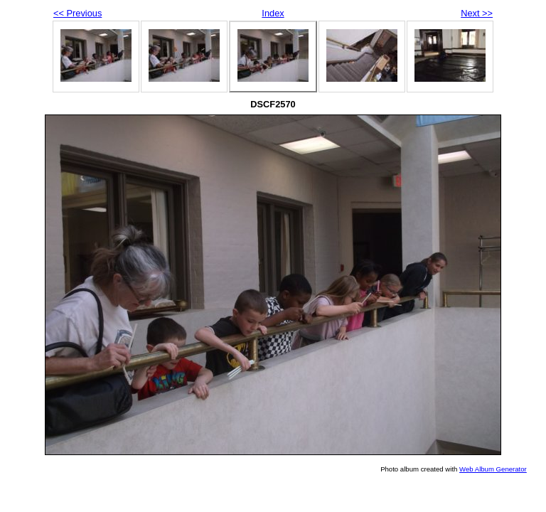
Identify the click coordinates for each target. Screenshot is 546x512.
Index (273, 13)
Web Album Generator (493, 469)
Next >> (477, 13)
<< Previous (77, 13)
